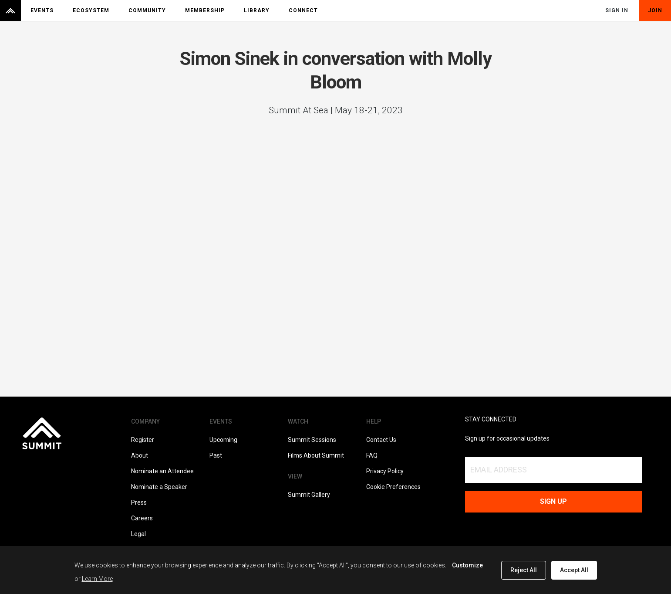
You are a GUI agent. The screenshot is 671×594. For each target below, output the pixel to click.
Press (139, 502)
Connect (303, 10)
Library (257, 10)
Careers (142, 518)
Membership (205, 10)
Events (42, 10)
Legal (138, 533)
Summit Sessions (312, 439)
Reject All (523, 570)
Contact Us (381, 439)
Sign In (616, 10)
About (139, 455)
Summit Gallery (309, 494)
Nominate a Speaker (159, 486)
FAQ (372, 455)
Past (215, 455)
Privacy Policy (385, 471)
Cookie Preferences (393, 486)
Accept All (574, 570)
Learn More (97, 578)
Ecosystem (91, 10)
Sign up (553, 501)
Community (147, 10)
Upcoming (223, 439)
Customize (467, 565)
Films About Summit (316, 455)
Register (142, 439)
